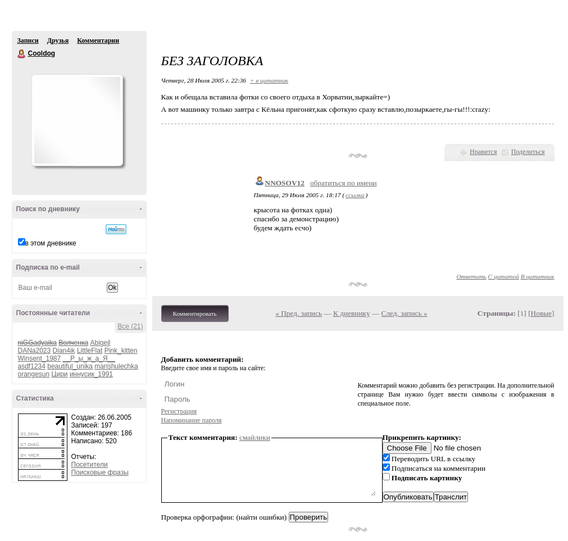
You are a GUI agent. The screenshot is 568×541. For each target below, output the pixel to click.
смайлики (254, 437)
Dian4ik (64, 350)
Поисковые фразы (100, 472)
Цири (60, 374)
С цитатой (503, 276)
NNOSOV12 (285, 183)
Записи (28, 40)
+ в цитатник (269, 80)
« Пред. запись (298, 313)
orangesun (34, 374)
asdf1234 (32, 366)
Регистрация (179, 411)
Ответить (471, 276)
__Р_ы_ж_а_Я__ (89, 358)
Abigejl (100, 343)
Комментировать (195, 313)
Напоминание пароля (191, 420)
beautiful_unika (70, 366)
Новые (541, 313)
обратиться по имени (343, 183)
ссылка (355, 195)
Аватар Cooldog (77, 120)
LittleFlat (89, 350)
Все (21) (130, 326)
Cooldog (21, 53)
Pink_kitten (121, 350)
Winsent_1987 (39, 358)
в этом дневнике (50, 243)
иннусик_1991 (91, 374)
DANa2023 (34, 350)
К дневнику (351, 313)
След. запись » (404, 313)
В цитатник (538, 276)
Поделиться (528, 152)
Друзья (58, 40)
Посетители (89, 465)
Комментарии (98, 40)
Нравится (483, 152)
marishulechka (116, 366)
